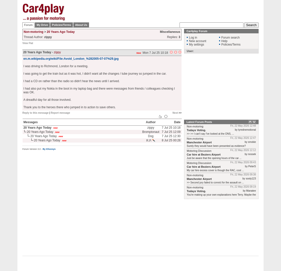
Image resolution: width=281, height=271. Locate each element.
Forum (28, 24)
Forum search (230, 37)
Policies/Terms (61, 24)
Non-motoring (33, 32)
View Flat (27, 43)
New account (197, 41)
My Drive (42, 24)
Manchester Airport (199, 142)
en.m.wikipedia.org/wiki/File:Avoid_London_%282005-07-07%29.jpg (71, 58)
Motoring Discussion (199, 150)
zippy (57, 52)
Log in (193, 37)
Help (224, 41)
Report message (60, 112)
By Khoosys (49, 149)
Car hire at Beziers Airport (204, 154)
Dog (150, 136)
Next (175, 112)
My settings (196, 44)
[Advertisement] (168, 15)
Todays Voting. (196, 130)
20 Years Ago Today (61, 32)
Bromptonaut (150, 132)
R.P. (150, 140)
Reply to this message (35, 112)
